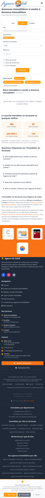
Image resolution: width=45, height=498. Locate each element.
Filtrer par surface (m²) (11, 63)
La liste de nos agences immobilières (15, 302)
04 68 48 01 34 (8, 348)
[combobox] (22, 31)
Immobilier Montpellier (9, 428)
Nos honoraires (8, 299)
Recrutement (7, 306)
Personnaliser (24, 495)
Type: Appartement (33, 82)
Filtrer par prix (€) (9, 60)
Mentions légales (7, 384)
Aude (33, 202)
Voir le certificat (29, 401)
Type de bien (22, 36)
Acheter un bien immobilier (12, 292)
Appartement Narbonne (17, 432)
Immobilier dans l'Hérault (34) (22, 414)
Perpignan (5, 214)
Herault (38, 202)
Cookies (29, 384)
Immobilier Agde (37, 428)
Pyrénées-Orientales (10, 204)
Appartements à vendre (22, 440)
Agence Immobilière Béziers (33, 459)
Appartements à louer (22, 448)
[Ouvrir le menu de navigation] (42, 3)
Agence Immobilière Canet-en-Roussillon (22, 463)
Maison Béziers (30, 432)
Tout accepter (10, 495)
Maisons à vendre (22, 443)
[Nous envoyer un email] (14, 275)
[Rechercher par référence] (22, 54)
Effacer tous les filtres (10, 85)
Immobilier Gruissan (24, 428)
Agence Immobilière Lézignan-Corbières (22, 470)
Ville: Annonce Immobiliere (13, 82)
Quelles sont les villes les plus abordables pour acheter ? (20, 166)
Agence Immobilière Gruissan (12, 466)
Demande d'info (22, 368)
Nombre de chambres (22, 44)
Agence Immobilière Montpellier (12, 473)
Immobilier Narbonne (8, 425)
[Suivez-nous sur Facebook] (3, 275)
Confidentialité (19, 384)
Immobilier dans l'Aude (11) (22, 411)
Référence (22, 52)
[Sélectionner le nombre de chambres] (22, 45)
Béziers (31, 214)
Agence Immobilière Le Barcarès (13, 459)
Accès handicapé (9, 65)
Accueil (5, 285)
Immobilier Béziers (22, 425)
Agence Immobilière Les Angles (32, 466)
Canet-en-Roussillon (22, 214)
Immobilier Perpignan (36, 425)
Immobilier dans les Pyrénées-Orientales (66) (22, 417)
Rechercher (22, 70)
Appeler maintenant (22, 363)
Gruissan (36, 214)
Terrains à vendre (22, 446)
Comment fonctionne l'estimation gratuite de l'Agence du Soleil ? (20, 175)
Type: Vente (19, 78)
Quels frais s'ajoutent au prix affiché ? (18, 182)
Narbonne (12, 214)
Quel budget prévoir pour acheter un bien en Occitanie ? (20, 158)
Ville (22, 29)
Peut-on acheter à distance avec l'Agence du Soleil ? (23, 189)
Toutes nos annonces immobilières (15, 289)
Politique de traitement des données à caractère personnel (25, 387)
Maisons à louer (22, 451)
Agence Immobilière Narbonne (33, 473)
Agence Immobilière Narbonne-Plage (22, 476)
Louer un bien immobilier (11, 295)
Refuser (36, 495)
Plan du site (39, 384)
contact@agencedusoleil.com (13, 351)
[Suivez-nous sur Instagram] (9, 275)
